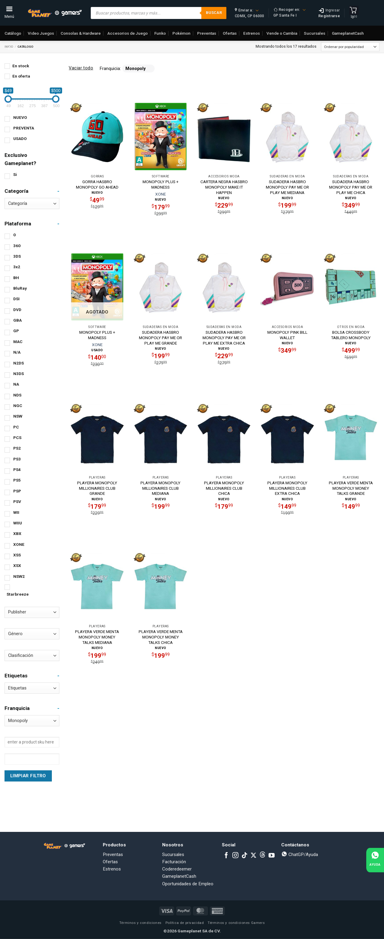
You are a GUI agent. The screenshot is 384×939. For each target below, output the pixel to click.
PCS (17, 437)
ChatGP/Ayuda (299, 854)
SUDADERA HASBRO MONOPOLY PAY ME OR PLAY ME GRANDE (160, 337)
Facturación (174, 861)
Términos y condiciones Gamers (236, 923)
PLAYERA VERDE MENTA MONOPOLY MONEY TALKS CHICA (161, 637)
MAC (18, 341)
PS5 (17, 480)
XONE (18, 544)
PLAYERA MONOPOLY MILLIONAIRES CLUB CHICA (224, 488)
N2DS (18, 363)
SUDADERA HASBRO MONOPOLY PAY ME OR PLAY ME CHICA (350, 187)
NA (16, 384)
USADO (20, 138)
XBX (17, 533)
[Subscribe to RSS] (263, 855)
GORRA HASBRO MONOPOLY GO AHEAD (97, 184)
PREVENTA (23, 128)
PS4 (17, 469)
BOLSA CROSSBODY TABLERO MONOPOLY (351, 335)
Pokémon (181, 33)
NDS (17, 395)
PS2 (17, 448)
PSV (17, 501)
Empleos (16, 48)
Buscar (214, 12)
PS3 (17, 459)
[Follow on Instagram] (235, 855)
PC (16, 427)
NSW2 (19, 576)
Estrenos (251, 33)
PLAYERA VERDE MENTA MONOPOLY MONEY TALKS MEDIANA (97, 637)
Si (15, 174)
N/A (16, 352)
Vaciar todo (81, 68)
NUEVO (20, 117)
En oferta (21, 76)
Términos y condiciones (140, 923)
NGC (17, 405)
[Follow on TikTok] (244, 855)
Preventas (206, 33)
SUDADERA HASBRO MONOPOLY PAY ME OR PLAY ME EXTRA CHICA (224, 337)
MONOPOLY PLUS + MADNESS (160, 184)
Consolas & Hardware (81, 33)
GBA (17, 320)
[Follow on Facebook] (226, 855)
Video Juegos (41, 33)
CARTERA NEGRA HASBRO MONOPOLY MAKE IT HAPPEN (224, 187)
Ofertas (230, 33)
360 (16, 245)
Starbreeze (18, 594)
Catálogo (13, 33)
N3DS (18, 373)
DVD (17, 309)
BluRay (20, 288)
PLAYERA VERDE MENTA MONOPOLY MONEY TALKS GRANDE (351, 488)
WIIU (17, 522)
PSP (17, 491)
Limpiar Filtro (28, 775)
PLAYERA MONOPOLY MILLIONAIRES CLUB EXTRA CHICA (287, 488)
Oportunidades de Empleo (187, 883)
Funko (160, 33)
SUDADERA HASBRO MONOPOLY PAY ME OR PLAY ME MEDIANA (287, 187)
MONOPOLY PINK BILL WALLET (287, 335)
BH (16, 277)
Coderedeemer (177, 869)
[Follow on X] (253, 855)
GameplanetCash (348, 33)
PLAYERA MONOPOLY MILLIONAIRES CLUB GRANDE (97, 488)
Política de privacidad (184, 923)
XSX (17, 565)
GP (16, 330)
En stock (20, 65)
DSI (16, 298)
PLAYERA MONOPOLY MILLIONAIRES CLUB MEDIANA (160, 488)
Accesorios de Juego (127, 33)
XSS (17, 554)
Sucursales (314, 33)
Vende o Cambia (281, 33)
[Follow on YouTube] (272, 855)
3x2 (16, 266)
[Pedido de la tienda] (350, 46)
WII (16, 512)
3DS (17, 256)
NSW (17, 416)
